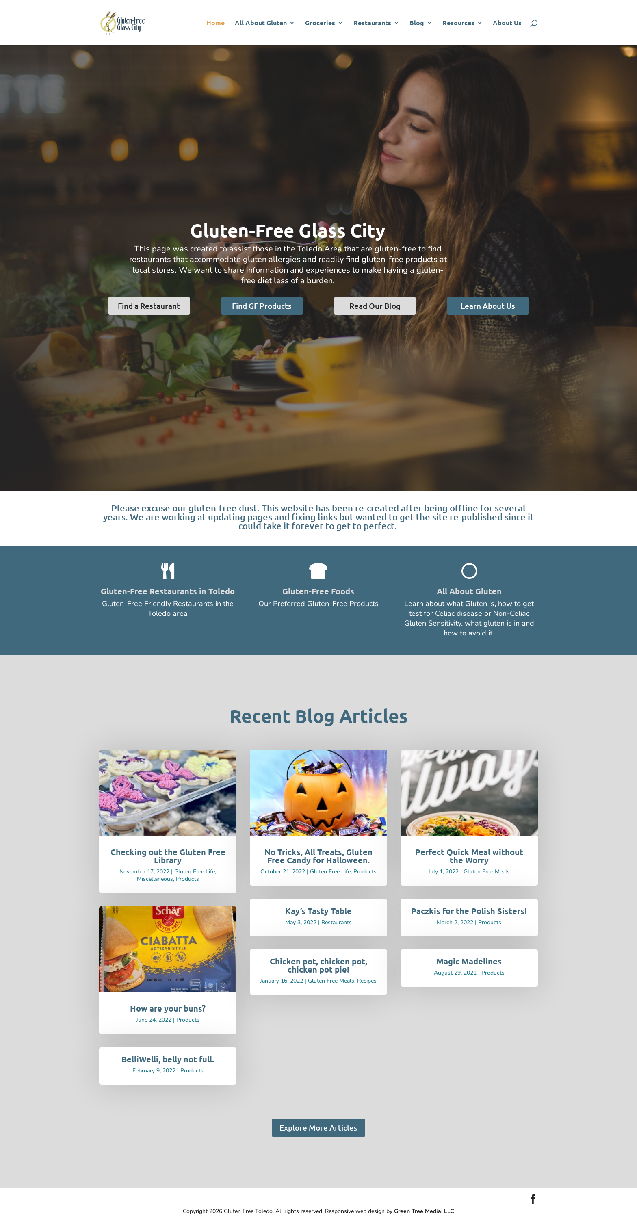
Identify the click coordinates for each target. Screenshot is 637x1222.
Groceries (320, 23)
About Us (507, 23)
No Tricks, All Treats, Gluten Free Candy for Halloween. (318, 856)
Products (187, 879)
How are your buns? (168, 1008)
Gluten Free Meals (331, 981)
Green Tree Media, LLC (424, 1211)
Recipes (367, 981)
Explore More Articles (319, 1127)
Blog (417, 23)
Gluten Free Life (194, 871)
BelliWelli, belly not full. (167, 1059)
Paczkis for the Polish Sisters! (469, 911)
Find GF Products (262, 306)
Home (215, 23)
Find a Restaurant (149, 306)
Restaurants (372, 23)
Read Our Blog (375, 306)
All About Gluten (261, 23)
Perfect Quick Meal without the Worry (469, 856)
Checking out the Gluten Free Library (167, 856)
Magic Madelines (469, 961)
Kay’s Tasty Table (318, 911)
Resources (458, 23)
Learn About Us (488, 306)
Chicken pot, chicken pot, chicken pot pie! (318, 965)
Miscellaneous (155, 879)
